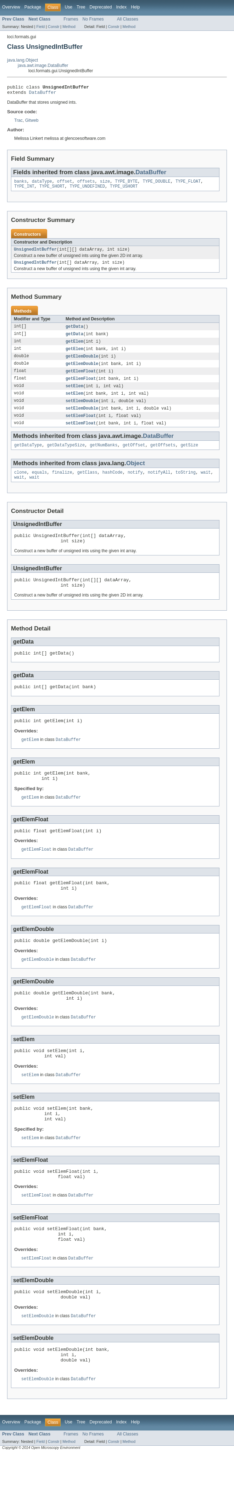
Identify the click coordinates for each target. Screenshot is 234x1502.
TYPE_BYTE (126, 184)
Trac (18, 122)
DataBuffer (42, 94)
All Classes (127, 19)
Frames (70, 19)
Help (135, 7)
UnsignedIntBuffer (35, 253)
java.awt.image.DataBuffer (43, 65)
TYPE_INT (24, 190)
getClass (87, 483)
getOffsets (163, 455)
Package (32, 7)
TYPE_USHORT (124, 190)
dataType (42, 184)
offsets (86, 184)
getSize (189, 455)
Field (40, 26)
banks (20, 184)
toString (186, 483)
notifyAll (159, 483)
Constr (53, 26)
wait (206, 483)
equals (39, 483)
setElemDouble (82, 409)
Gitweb (32, 122)
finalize (62, 483)
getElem (74, 347)
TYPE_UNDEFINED (87, 190)
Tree (81, 7)
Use (68, 7)
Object (135, 473)
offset (64, 184)
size (105, 184)
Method (68, 26)
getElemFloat (81, 378)
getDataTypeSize (66, 455)
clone (20, 483)
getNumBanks (103, 455)
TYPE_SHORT (52, 190)
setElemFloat (81, 425)
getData (74, 332)
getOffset (134, 455)
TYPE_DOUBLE (157, 184)
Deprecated (101, 7)
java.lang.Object (22, 60)
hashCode (112, 483)
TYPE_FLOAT (188, 184)
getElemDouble (82, 363)
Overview (11, 7)
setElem (74, 394)
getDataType (28, 455)
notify (135, 483)
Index (121, 7)
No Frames (93, 19)
